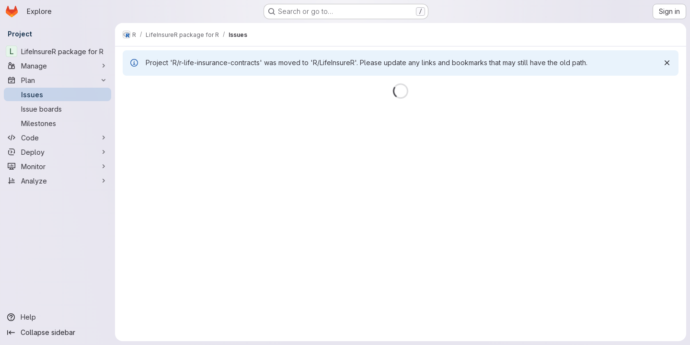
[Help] (57, 317)
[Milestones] (57, 123)
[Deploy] (57, 152)
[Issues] (57, 94)
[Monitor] (57, 166)
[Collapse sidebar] (57, 332)
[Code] (57, 137)
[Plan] (57, 80)
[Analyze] (57, 180)
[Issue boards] (57, 108)
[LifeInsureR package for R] (57, 51)
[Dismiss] (667, 63)
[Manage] (57, 65)
